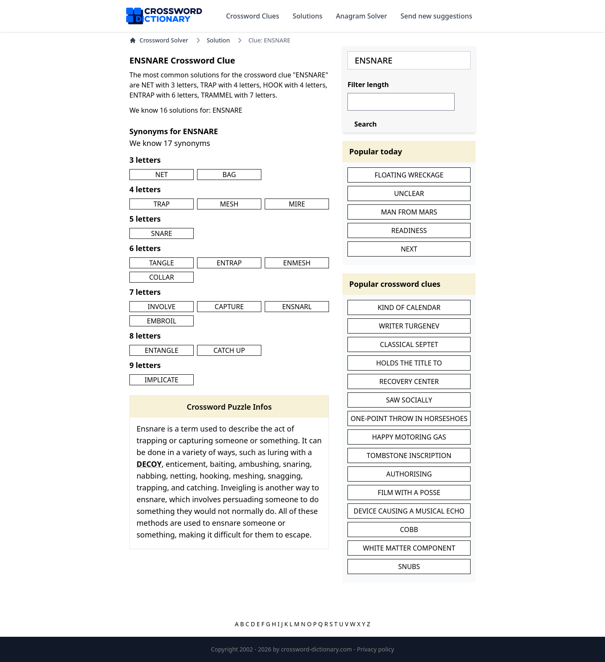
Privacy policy (376, 649)
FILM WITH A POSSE (409, 492)
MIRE (297, 204)
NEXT (409, 249)
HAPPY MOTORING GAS (409, 437)
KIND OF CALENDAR (409, 307)
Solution (218, 40)
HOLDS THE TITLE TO (409, 363)
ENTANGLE (161, 350)
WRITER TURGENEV (409, 326)
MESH (229, 204)
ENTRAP (229, 262)
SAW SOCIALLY (409, 400)
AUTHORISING (409, 474)
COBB (409, 529)
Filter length (368, 84)
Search (365, 124)
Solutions (308, 16)
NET (161, 174)
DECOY (149, 464)
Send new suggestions (436, 16)
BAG (229, 174)
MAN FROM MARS (409, 212)
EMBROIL (161, 321)
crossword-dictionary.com (317, 649)
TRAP (161, 204)
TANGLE (161, 262)
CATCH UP (229, 350)
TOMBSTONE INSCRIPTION (409, 455)
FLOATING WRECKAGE (409, 175)
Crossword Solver (158, 40)
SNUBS (409, 566)
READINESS (409, 230)
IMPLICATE (161, 379)
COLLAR (161, 277)
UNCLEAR (409, 193)
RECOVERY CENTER (409, 381)
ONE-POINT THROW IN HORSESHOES (409, 418)
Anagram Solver (361, 16)
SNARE (161, 233)
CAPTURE (229, 306)
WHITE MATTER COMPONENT (409, 548)
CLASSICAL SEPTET (409, 344)
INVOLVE (161, 306)
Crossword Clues (252, 16)
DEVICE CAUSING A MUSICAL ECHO (409, 511)
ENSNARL (297, 306)
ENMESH (296, 262)
